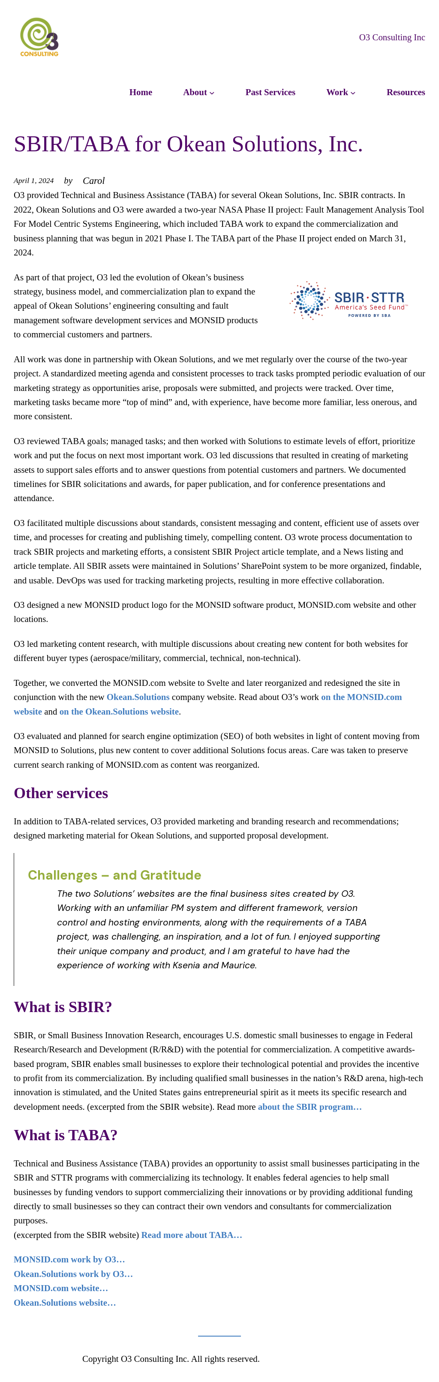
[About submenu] (212, 92)
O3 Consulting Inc (392, 37)
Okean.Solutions (138, 697)
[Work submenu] (353, 92)
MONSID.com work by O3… (69, 1259)
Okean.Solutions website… (65, 1303)
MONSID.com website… (61, 1288)
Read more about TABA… (191, 1235)
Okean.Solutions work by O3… (73, 1274)
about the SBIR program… (310, 1107)
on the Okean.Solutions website (119, 711)
